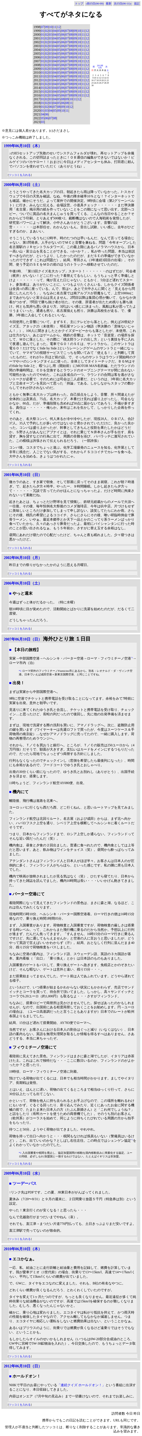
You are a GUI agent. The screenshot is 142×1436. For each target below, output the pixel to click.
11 (54, 27)
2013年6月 (100, 66)
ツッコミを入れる (20, 174)
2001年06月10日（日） (23, 475)
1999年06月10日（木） (23, 146)
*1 (132, 658)
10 (50, 27)
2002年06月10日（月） (23, 558)
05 (59, 31)
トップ (79, 3)
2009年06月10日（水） (23, 1173)
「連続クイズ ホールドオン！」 (81, 1385)
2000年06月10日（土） (23, 185)
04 (55, 31)
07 (42, 27)
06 (63, 31)
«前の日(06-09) (95, 3)
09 (46, 27)
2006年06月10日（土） (23, 583)
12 (58, 27)
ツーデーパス (24, 1183)
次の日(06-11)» (123, 3)
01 (42, 31)
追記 (136, 3)
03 (50, 31)
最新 (108, 3)
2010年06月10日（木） (23, 1249)
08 (71, 31)
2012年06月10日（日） (23, 1366)
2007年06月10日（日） (23, 639)
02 (46, 31)
